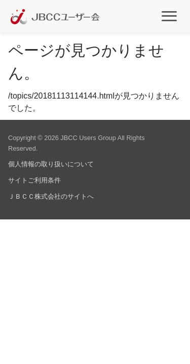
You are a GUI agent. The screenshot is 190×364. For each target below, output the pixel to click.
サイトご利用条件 (34, 180)
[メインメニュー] (169, 16)
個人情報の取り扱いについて (51, 164)
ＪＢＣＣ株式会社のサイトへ (51, 196)
